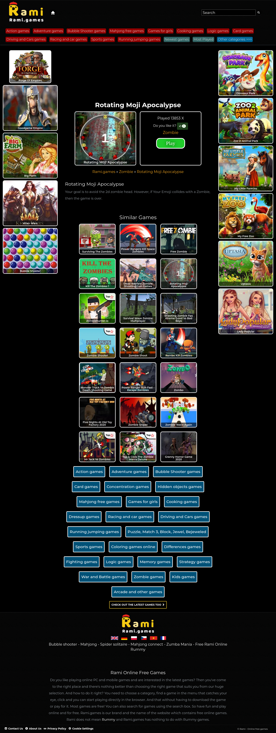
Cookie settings (81, 728)
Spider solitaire (113, 644)
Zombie (170, 132)
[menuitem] (160, 172)
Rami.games (103, 172)
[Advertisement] (138, 74)
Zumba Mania (179, 644)
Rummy (108, 720)
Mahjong (88, 644)
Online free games (257, 729)
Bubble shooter (63, 644)
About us (33, 728)
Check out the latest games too (137, 604)
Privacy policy (55, 728)
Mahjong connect (147, 644)
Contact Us (14, 728)
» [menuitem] (105, 172)
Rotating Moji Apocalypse (160, 172)
